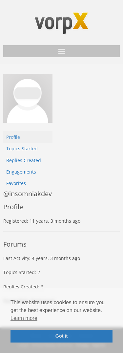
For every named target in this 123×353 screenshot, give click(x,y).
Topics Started (22, 148)
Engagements (21, 172)
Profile (13, 137)
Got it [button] (61, 336)
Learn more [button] (23, 318)
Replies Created (23, 160)
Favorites (16, 183)
